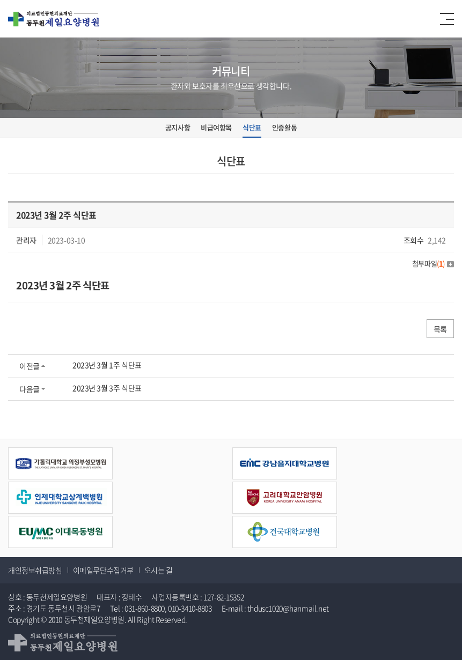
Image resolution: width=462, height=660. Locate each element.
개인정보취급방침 (35, 570)
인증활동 (284, 127)
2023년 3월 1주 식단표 (107, 364)
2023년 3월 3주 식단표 (107, 387)
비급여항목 (216, 127)
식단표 (252, 127)
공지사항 (177, 127)
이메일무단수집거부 (103, 570)
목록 (440, 329)
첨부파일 (433, 263)
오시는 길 (158, 570)
